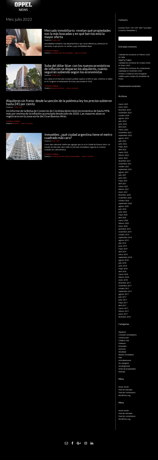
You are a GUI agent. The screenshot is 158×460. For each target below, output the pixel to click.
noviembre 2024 (124, 112)
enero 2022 (123, 158)
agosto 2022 (123, 138)
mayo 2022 (122, 146)
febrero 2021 (123, 189)
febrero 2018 (123, 277)
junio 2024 (122, 124)
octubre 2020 (123, 200)
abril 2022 (122, 149)
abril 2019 (122, 251)
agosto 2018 (123, 260)
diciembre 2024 (124, 110)
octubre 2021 (123, 166)
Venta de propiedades (65, 53)
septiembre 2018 (125, 257)
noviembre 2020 (124, 198)
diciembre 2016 (124, 317)
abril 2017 (122, 305)
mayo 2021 (122, 181)
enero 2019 (123, 254)
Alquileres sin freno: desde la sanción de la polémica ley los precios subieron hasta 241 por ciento (59, 102)
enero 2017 (123, 314)
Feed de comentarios (126, 392)
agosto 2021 (123, 172)
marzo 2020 (123, 220)
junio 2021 (122, 178)
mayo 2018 (122, 268)
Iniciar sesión (123, 387)
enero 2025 (123, 107)
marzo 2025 (123, 104)
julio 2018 (122, 263)
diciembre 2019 (124, 229)
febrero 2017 (123, 311)
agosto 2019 (123, 240)
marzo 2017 (123, 308)
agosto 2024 (123, 118)
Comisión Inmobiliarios (127, 335)
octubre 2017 (123, 288)
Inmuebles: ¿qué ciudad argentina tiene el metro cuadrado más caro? (78, 136)
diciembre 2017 (124, 283)
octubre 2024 (123, 115)
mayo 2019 (122, 249)
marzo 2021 (123, 186)
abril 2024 (122, 127)
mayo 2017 (122, 302)
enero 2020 (123, 226)
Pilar (120, 357)
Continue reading (52, 50)
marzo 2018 (123, 274)
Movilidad (122, 352)
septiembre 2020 (125, 203)
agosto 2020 (123, 206)
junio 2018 (122, 266)
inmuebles (54, 53)
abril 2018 (122, 271)
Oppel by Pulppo (125, 60)
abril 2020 (122, 217)
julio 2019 (122, 243)
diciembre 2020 (124, 195)
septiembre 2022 (125, 135)
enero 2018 (123, 280)
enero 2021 (123, 192)
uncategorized (124, 366)
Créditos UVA (123, 340)
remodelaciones (124, 360)
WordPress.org (124, 395)
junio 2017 (122, 300)
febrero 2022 (123, 155)
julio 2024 (122, 121)
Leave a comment (81, 53)
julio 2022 (122, 141)
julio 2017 (122, 297)
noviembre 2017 (124, 285)
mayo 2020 (122, 215)
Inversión (61, 156)
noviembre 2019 (124, 232)
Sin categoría (123, 363)
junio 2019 (122, 246)
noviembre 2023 (124, 132)
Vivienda (121, 371)
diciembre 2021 (124, 161)
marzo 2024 (123, 129)
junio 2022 (122, 144)
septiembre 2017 (125, 291)
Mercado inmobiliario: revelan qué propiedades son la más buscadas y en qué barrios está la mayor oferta (77, 33)
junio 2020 (122, 212)
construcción (123, 337)
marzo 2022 (123, 152)
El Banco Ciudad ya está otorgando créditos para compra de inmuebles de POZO (133, 76)
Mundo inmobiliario (126, 354)
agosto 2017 (123, 294)
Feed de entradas (125, 389)
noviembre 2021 (124, 163)
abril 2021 (122, 183)
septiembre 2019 (125, 237)
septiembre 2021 (125, 169)
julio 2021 (122, 175)
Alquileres (54, 88)
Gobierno (61, 88)
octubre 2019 (123, 234)
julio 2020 (122, 209)
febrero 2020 (123, 223)
